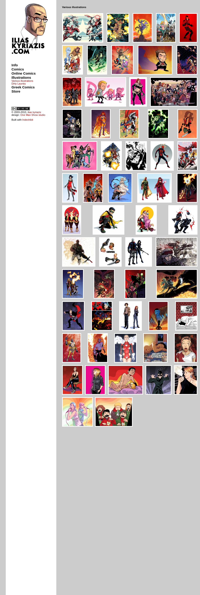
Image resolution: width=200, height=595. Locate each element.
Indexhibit (27, 119)
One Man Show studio (32, 115)
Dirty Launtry (18, 83)
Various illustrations (22, 80)
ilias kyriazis (34, 112)
